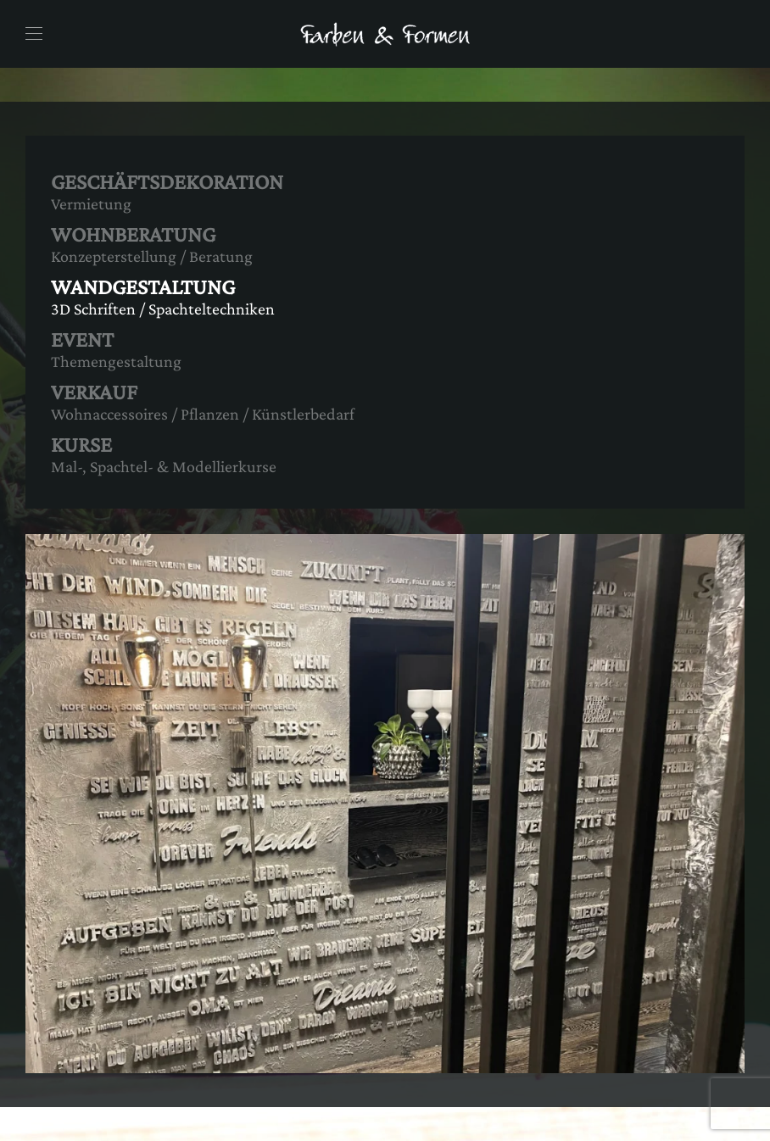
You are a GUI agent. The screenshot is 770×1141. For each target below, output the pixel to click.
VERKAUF (94, 392)
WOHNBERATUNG (133, 234)
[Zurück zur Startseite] (385, 34)
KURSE (81, 444)
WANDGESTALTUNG (143, 287)
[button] (33, 34)
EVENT (82, 339)
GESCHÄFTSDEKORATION (167, 182)
